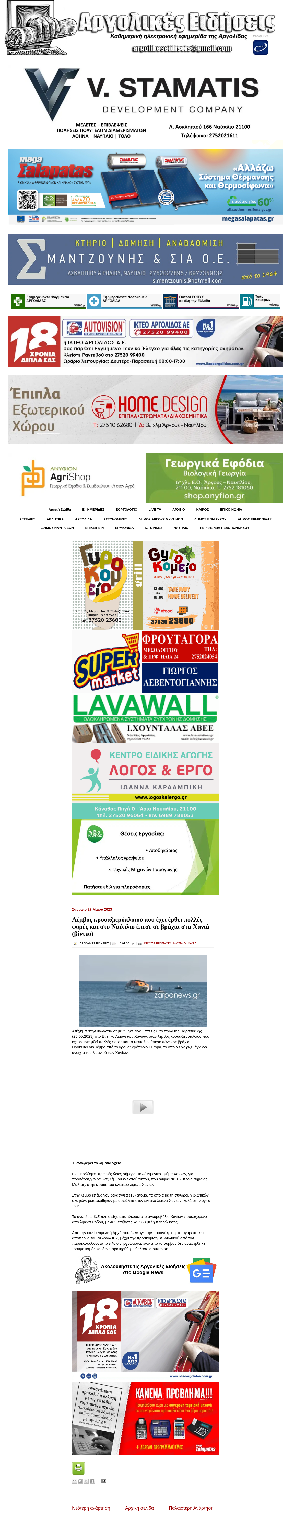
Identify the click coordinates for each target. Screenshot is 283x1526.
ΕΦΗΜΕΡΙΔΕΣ (93, 509)
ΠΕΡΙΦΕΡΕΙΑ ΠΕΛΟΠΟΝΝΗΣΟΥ (224, 528)
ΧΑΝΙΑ (192, 943)
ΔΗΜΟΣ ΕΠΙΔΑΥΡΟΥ (210, 519)
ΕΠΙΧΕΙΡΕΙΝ (94, 528)
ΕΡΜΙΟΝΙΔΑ (124, 528)
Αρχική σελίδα (139, 1508)
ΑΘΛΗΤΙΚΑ (55, 519)
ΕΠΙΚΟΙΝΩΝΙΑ (231, 509)
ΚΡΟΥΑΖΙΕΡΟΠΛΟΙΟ (157, 943)
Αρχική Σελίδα (60, 509)
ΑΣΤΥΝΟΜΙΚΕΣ (115, 519)
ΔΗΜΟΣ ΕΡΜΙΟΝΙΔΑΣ (255, 519)
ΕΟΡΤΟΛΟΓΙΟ (126, 509)
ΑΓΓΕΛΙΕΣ (27, 519)
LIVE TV (155, 509)
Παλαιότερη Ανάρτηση (191, 1508)
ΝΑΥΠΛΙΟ (181, 528)
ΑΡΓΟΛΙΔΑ (83, 519)
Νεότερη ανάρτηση (91, 1508)
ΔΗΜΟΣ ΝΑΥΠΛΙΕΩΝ (57, 528)
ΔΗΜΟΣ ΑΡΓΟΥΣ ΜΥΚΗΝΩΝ (160, 519)
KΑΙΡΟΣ (202, 509)
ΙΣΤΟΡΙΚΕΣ (153, 528)
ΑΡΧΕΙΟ (178, 509)
